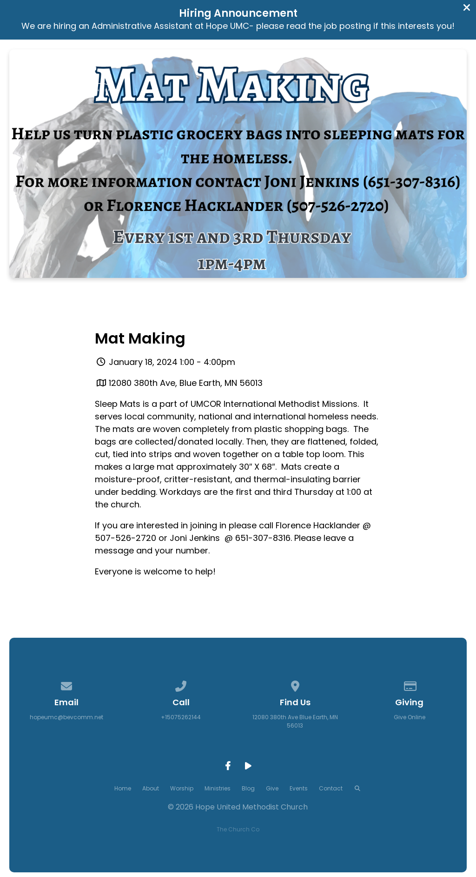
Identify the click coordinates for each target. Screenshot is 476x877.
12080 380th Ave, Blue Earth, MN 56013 (186, 383)
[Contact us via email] (67, 684)
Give (272, 788)
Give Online (409, 717)
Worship (181, 788)
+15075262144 (181, 717)
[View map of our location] (295, 684)
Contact (331, 788)
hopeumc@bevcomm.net (66, 717)
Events (299, 788)
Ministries (218, 788)
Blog (248, 788)
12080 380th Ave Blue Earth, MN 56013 (295, 721)
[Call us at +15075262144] (181, 684)
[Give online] (409, 684)
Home (122, 788)
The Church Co (238, 829)
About (150, 788)
